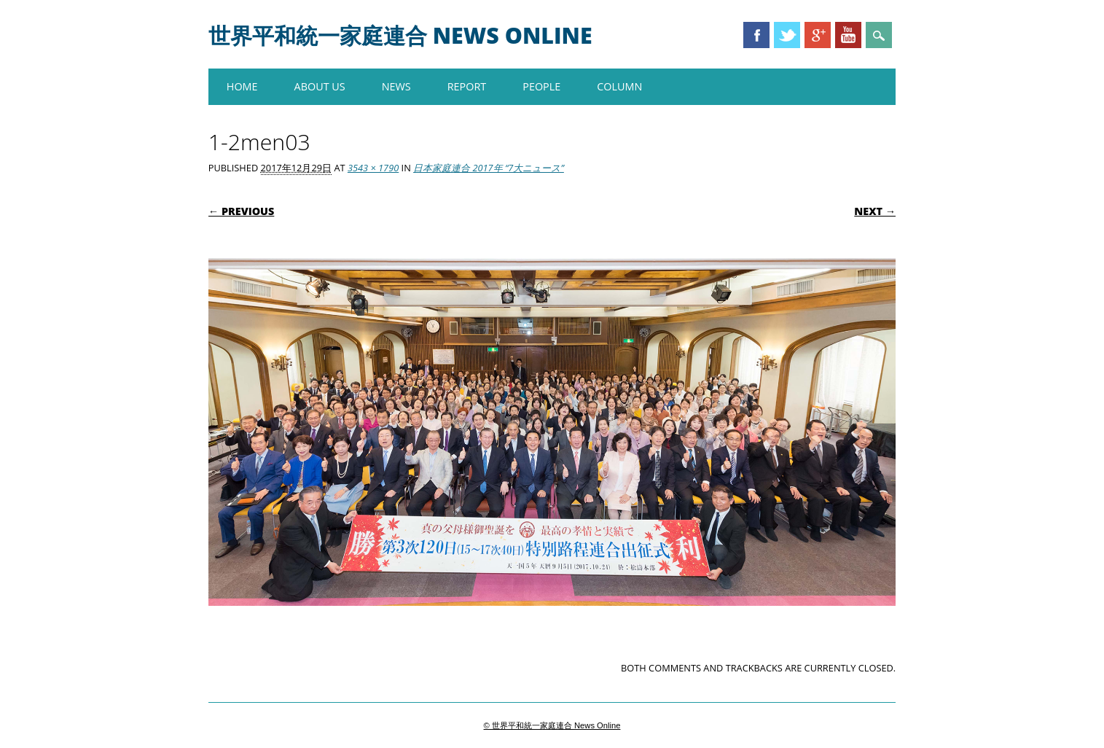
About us (319, 86)
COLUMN (619, 86)
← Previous (241, 211)
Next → (875, 211)
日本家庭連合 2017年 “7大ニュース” (488, 167)
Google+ (817, 35)
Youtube (848, 35)
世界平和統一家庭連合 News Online (400, 35)
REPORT (467, 86)
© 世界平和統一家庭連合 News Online (552, 725)
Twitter (787, 35)
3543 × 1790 (373, 167)
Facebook (756, 35)
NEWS (396, 86)
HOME (242, 86)
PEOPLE (541, 86)
